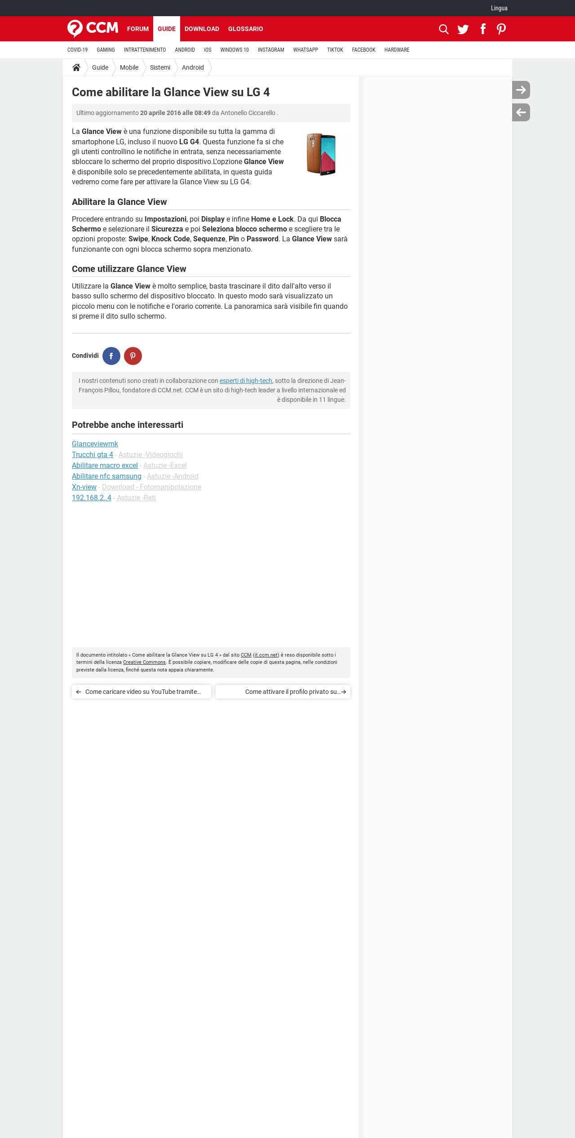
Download (202, 28)
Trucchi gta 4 (92, 454)
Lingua (499, 8)
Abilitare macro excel (105, 465)
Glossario (245, 28)
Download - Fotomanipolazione (151, 487)
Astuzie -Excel (165, 465)
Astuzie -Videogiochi (151, 454)
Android (193, 67)
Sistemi (160, 67)
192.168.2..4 (91, 497)
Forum (138, 28)
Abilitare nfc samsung (107, 476)
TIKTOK (335, 50)
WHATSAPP (305, 50)
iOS (207, 50)
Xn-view (84, 487)
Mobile (129, 67)
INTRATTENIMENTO (145, 50)
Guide (167, 28)
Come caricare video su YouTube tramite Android (141, 693)
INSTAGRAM (271, 50)
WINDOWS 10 (234, 50)
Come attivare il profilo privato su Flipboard (291, 693)
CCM (246, 655)
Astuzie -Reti (136, 497)
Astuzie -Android (173, 476)
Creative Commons (144, 662)
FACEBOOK (364, 50)
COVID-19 (77, 50)
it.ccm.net (266, 655)
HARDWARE (397, 50)
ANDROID (185, 50)
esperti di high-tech (246, 380)
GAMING (106, 50)
